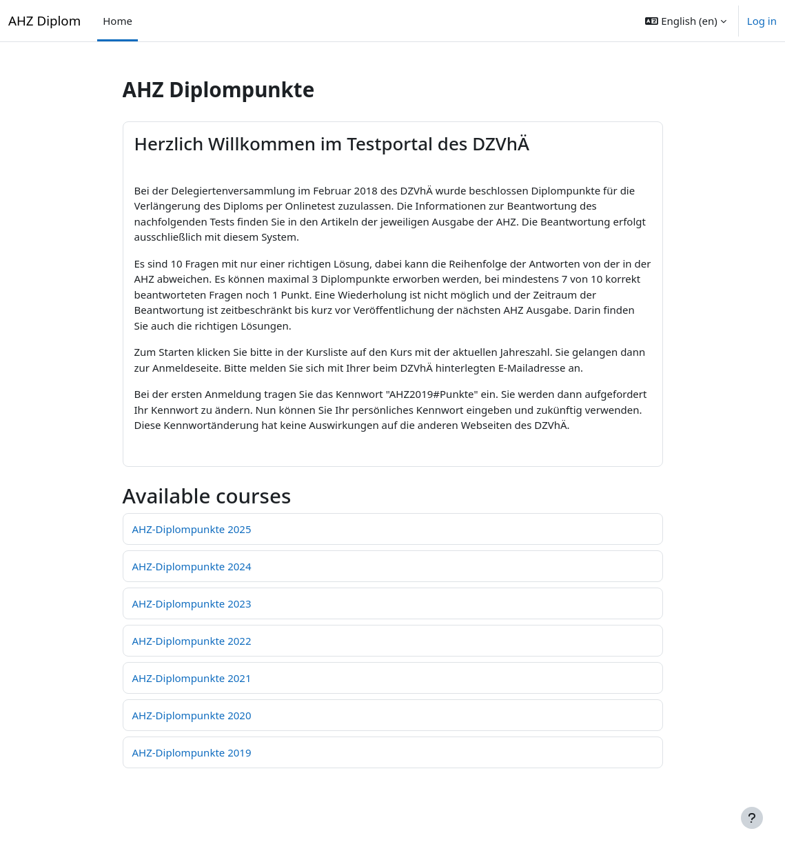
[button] (685, 20)
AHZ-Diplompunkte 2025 (192, 529)
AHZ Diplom (44, 20)
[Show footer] (752, 818)
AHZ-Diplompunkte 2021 (192, 678)
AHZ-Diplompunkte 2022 (192, 641)
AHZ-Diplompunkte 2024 (192, 566)
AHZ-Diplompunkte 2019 (192, 752)
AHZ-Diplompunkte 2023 (192, 603)
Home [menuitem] (117, 21)
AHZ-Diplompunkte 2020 (192, 715)
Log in (762, 21)
